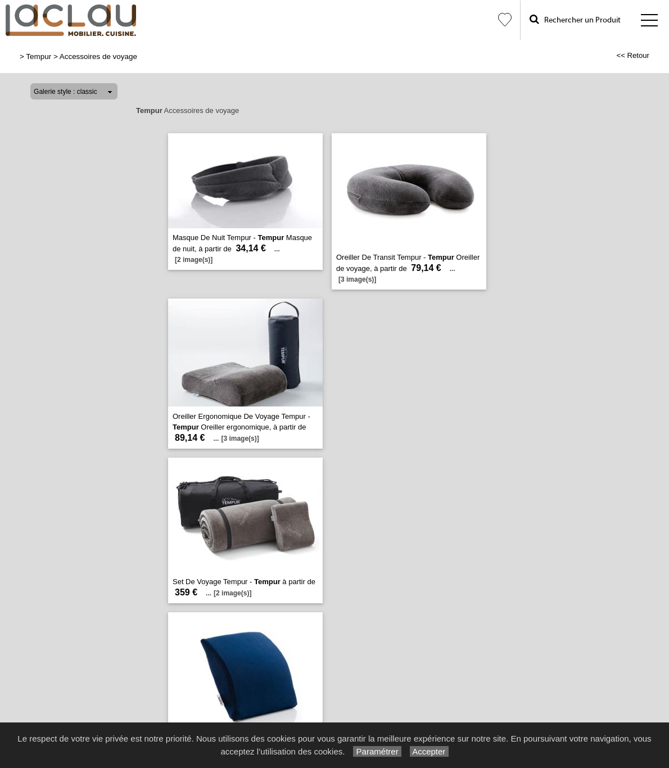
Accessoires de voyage (98, 56)
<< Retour (632, 55)
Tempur (38, 56)
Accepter (429, 751)
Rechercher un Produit (575, 19)
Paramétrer (377, 751)
